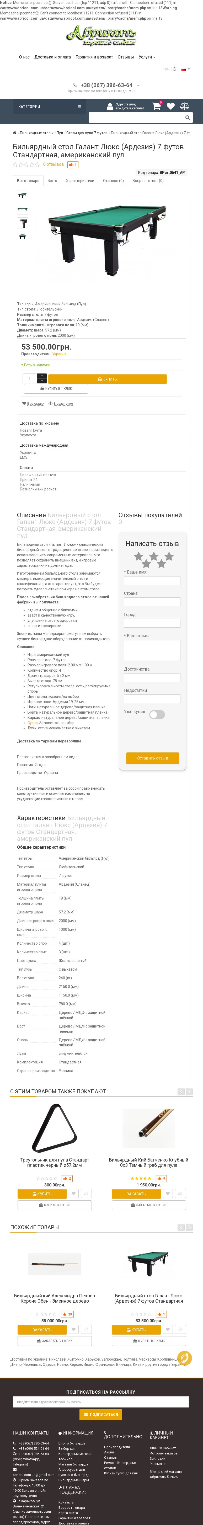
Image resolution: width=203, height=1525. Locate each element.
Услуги (147, 57)
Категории (49, 106)
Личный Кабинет (163, 1438)
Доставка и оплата (52, 57)
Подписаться (101, 1404)
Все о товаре (28, 181)
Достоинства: (137, 658)
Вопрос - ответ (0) (148, 181)
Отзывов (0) (113, 181)
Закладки (157, 1448)
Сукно (33, 712)
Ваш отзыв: (138, 625)
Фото (52, 181)
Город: (130, 604)
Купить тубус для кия (121, 1463)
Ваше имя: (137, 561)
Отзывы (126, 57)
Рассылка (157, 1453)
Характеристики (80, 181)
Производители (117, 1437)
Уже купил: (135, 701)
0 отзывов (53, 164)
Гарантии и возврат (74, 1508)
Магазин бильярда (73, 1454)
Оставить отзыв (152, 747)
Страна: (131, 583)
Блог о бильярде (71, 1433)
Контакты (66, 1492)
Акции (109, 1442)
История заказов (164, 1443)
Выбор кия (67, 1438)
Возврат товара (71, 1497)
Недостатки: (136, 680)
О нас (24, 57)
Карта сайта (68, 1503)
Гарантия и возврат (94, 57)
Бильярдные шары (73, 1470)
